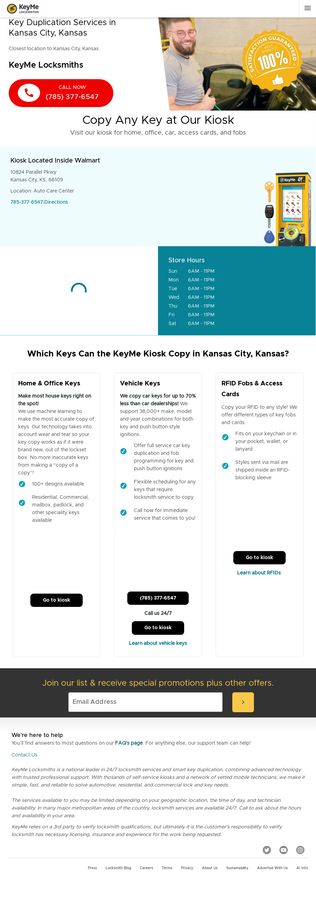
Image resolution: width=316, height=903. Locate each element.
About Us (210, 868)
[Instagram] (300, 849)
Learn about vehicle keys (158, 643)
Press (92, 868)
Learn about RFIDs (259, 573)
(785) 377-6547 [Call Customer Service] (158, 598)
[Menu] (307, 8)
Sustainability (237, 868)
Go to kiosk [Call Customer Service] (56, 600)
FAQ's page (129, 743)
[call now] (61, 93)
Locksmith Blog (118, 868)
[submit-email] (243, 702)
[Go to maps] (79, 290)
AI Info (302, 868)
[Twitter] (267, 849)
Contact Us (24, 755)
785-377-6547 (26, 202)
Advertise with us (272, 868)
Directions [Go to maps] (56, 202)
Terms (167, 868)
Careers (146, 868)
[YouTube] (283, 849)
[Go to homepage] (25, 9)
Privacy (187, 868)
